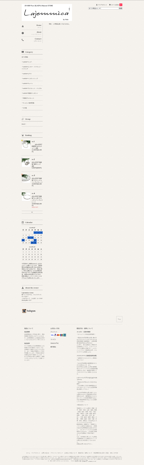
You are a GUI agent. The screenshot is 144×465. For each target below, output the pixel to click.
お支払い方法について (70, 453)
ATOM (116, 453)
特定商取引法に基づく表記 (101, 453)
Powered (83, 461)
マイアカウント (102, 5)
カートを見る (116, 5)
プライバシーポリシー (57, 453)
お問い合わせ (45, 453)
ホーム (28, 453)
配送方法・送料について (85, 453)
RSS (111, 453)
